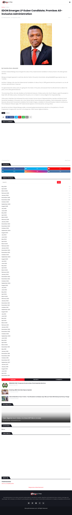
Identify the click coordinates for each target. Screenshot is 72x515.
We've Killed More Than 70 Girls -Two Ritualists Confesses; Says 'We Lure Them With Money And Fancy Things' (39, 396)
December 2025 (36, 197)
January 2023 (36, 274)
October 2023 (36, 255)
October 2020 (36, 334)
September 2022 (36, 283)
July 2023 (36, 261)
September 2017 (36, 362)
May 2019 (36, 349)
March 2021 (36, 323)
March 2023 (36, 270)
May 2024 (36, 239)
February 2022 (36, 298)
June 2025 (36, 211)
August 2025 (36, 206)
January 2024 (36, 248)
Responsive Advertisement (36, 487)
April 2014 (36, 373)
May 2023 (36, 266)
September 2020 (36, 336)
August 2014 (36, 369)
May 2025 (36, 213)
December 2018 (36, 353)
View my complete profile (8, 483)
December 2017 (36, 360)
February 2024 (36, 246)
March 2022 (36, 296)
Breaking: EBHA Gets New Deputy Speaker (20, 390)
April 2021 (36, 320)
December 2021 (36, 303)
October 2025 (36, 202)
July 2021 (36, 314)
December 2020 (36, 329)
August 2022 (36, 285)
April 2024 (36, 241)
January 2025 (36, 222)
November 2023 (36, 252)
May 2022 (36, 292)
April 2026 (36, 189)
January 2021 (36, 327)
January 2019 (36, 351)
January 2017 (36, 364)
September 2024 (36, 230)
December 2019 (36, 347)
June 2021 (36, 316)
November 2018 (36, 356)
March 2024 (36, 244)
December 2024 (36, 224)
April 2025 (36, 215)
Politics (7, 7)
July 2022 (36, 287)
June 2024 (36, 237)
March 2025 (36, 217)
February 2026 (36, 193)
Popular (13, 379)
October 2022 (36, 281)
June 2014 (36, 371)
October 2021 (36, 307)
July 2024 (36, 235)
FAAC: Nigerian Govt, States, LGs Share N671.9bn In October (22, 418)
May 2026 (36, 186)
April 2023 (36, 268)
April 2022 (36, 294)
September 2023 (36, 257)
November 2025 (36, 200)
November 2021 (36, 305)
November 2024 (36, 226)
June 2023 (36, 263)
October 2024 (36, 228)
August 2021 (36, 312)
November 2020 (36, 331)
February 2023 (36, 272)
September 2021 (36, 309)
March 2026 (36, 191)
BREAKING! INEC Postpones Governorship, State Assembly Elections (27, 383)
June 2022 (36, 290)
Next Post (67, 160)
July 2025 (36, 208)
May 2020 (36, 340)
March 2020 (36, 345)
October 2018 (36, 358)
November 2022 (36, 279)
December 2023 (36, 250)
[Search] (29, 182)
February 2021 (36, 325)
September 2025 (36, 204)
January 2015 (36, 367)
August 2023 (36, 259)
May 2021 (36, 318)
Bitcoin (36, 429)
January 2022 (36, 301)
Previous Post (5, 160)
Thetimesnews (6, 481)
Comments (59, 379)
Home (3, 7)
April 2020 (36, 342)
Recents (35, 379)
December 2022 (36, 276)
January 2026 (36, 195)
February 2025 (36, 219)
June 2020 (36, 338)
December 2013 (36, 375)
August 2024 (36, 233)
